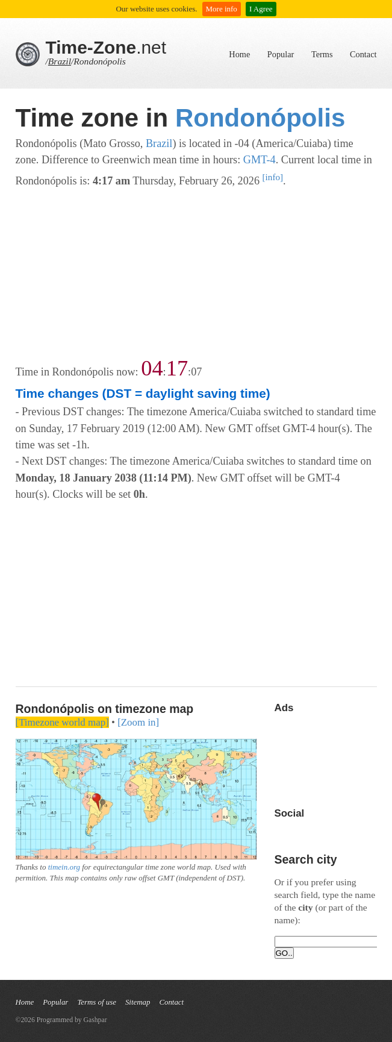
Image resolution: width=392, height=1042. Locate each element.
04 (152, 368)
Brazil (59, 61)
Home (239, 54)
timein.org (64, 866)
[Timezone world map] (62, 722)
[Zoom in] (138, 722)
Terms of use (96, 1002)
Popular (280, 54)
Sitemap (137, 1002)
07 (196, 372)
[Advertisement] (196, 273)
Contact (363, 54)
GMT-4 (259, 160)
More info (221, 8)
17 (177, 368)
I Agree (261, 8)
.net (106, 47)
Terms (322, 54)
